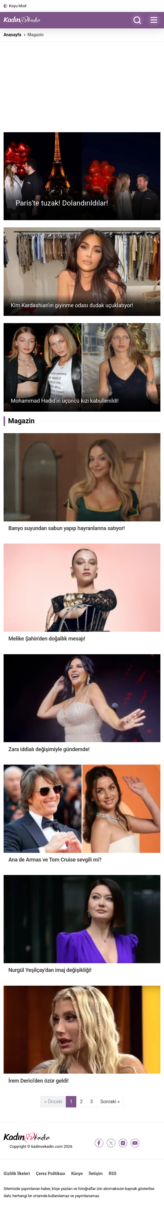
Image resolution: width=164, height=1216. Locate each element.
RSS (112, 1173)
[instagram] (123, 1143)
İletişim (96, 1173)
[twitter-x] (111, 1143)
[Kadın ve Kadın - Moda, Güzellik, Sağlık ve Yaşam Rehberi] (24, 20)
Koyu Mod (17, 6)
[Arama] (137, 20)
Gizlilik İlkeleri (17, 1173)
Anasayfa (12, 34)
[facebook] (99, 1143)
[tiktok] (146, 1143)
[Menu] (153, 20)
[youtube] (134, 1143)
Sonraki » (110, 1101)
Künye (77, 1173)
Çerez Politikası (50, 1173)
